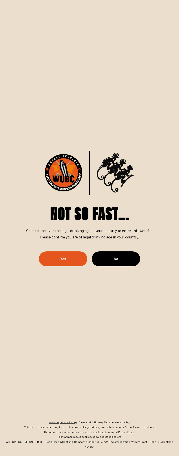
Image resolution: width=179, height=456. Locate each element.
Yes (63, 259)
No (116, 259)
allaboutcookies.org (109, 436)
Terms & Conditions (101, 431)
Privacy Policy (126, 431)
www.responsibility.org (63, 422)
